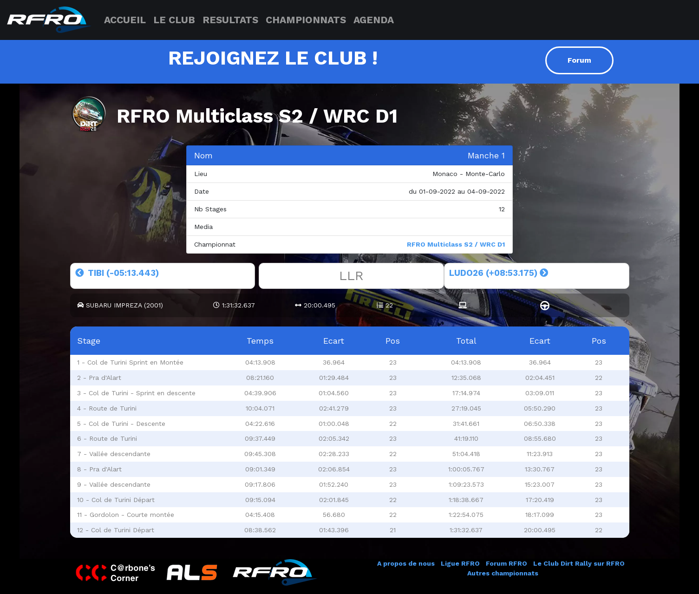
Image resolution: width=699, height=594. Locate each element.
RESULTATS (230, 20)
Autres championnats (502, 573)
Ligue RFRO (460, 563)
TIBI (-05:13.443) (117, 273)
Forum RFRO (506, 563)
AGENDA (373, 20)
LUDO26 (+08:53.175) (498, 273)
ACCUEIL (125, 20)
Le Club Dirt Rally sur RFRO (579, 563)
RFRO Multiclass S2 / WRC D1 (456, 244)
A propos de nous (406, 563)
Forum (579, 60)
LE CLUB (174, 20)
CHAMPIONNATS (306, 20)
